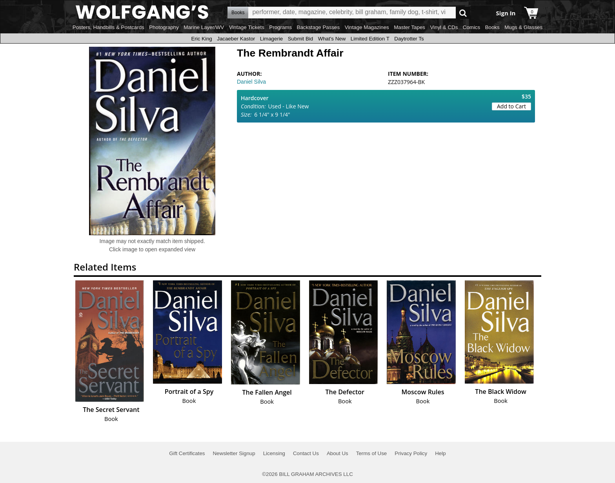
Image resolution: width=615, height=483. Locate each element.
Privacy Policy (411, 453)
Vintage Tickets (246, 27)
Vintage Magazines (367, 27)
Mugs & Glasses (523, 27)
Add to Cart (511, 106)
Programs (280, 27)
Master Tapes (409, 27)
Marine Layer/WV (204, 27)
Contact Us (306, 453)
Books (492, 27)
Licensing (274, 453)
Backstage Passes (318, 27)
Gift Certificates (187, 453)
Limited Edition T (370, 39)
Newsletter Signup (234, 453)
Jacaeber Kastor (236, 39)
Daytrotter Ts (409, 39)
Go (463, 13)
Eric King (201, 39)
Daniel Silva (251, 82)
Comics (471, 27)
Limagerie (271, 39)
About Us (337, 453)
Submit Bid (300, 39)
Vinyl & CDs (444, 27)
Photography (164, 27)
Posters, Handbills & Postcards (108, 27)
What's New (332, 39)
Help (440, 453)
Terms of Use (371, 453)
